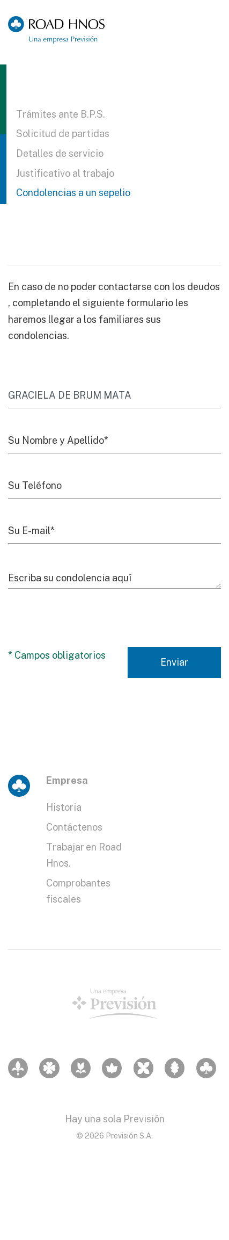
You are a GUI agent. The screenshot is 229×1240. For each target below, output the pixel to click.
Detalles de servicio (60, 153)
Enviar (174, 662)
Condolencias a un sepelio (73, 192)
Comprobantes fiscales (78, 891)
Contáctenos (74, 827)
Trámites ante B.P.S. (60, 114)
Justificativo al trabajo (65, 173)
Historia (64, 807)
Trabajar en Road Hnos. (84, 855)
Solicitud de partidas (62, 133)
